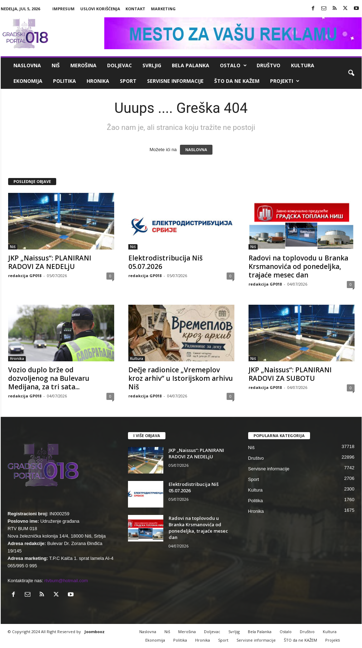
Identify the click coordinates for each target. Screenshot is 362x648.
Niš (56, 65)
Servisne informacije (175, 81)
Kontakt (135, 8)
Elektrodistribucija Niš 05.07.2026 (165, 262)
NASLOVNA (196, 150)
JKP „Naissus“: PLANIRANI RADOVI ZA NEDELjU (49, 262)
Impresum (63, 8)
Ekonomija (27, 81)
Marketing (163, 8)
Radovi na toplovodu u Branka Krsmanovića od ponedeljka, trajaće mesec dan (298, 266)
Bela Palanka (190, 65)
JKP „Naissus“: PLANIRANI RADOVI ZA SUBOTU (290, 374)
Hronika (98, 81)
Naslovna (27, 65)
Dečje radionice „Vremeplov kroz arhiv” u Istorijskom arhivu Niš (180, 378)
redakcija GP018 (24, 275)
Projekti (284, 81)
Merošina (83, 65)
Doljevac (119, 65)
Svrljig (151, 65)
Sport (128, 81)
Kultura (302, 65)
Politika (64, 81)
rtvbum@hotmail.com (66, 580)
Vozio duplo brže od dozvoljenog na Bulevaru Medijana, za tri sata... (48, 378)
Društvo (268, 65)
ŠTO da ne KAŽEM (236, 81)
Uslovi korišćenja (100, 8)
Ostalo (233, 65)
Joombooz (94, 631)
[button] (351, 73)
